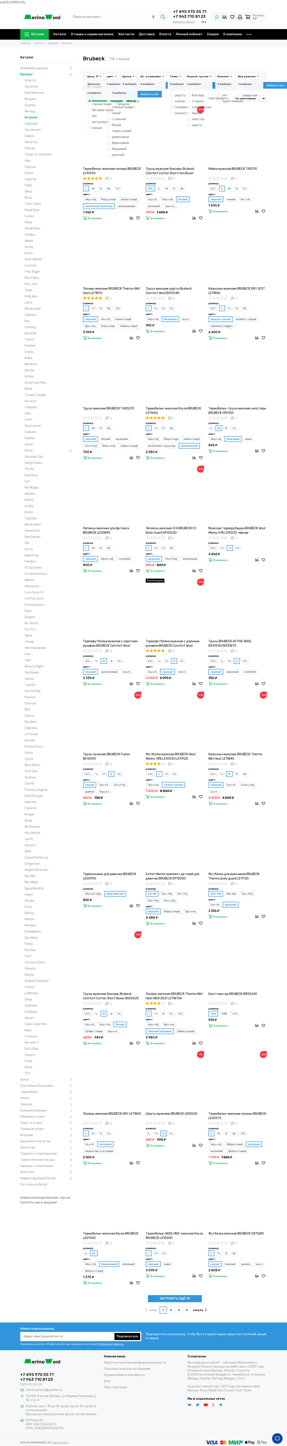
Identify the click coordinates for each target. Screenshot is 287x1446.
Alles (28, 851)
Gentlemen (33, 130)
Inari (28, 654)
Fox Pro (30, 629)
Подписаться (127, 1336)
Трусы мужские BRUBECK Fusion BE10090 (106, 756)
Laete (29, 839)
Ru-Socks (32, 623)
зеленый (154, 206)
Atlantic (30, 80)
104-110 (167, 893)
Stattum (31, 771)
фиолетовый (237, 1151)
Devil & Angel (34, 796)
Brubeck (31, 117)
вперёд (200, 1310)
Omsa (29, 549)
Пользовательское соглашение (127, 1369)
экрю (126, 671)
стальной (247, 784)
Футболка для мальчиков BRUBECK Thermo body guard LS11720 (234, 876)
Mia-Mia (30, 876)
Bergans (30, 99)
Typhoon (31, 518)
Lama (29, 302)
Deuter (30, 370)
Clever (29, 444)
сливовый (107, 326)
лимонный (189, 558)
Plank (28, 222)
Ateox (29, 173)
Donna (29, 716)
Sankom (30, 432)
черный (90, 199)
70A (213, 1013)
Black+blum (33, 524)
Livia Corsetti (34, 592)
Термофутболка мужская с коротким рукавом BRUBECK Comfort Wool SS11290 (110, 643)
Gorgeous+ (32, 864)
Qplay (29, 635)
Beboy (29, 500)
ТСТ (28, 1073)
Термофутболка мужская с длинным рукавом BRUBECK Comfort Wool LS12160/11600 (172, 643)
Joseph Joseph (35, 395)
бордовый (108, 199)
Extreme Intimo (36, 574)
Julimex (30, 315)
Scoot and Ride (35, 383)
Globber (30, 235)
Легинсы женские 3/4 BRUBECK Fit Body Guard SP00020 (171, 530)
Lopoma (30, 179)
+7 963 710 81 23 (189, 16)
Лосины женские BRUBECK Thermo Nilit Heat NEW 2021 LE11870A (174, 996)
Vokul (28, 191)
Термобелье (47, 1092)
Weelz (29, 241)
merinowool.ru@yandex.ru (44, 1390)
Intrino (29, 376)
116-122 (182, 893)
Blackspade (33, 309)
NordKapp (31, 487)
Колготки (47, 1172)
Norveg (30, 111)
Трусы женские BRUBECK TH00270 (108, 408)
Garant (30, 1055)
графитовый (94, 1031)
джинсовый (109, 671)
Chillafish (31, 407)
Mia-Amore (32, 833)
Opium (29, 1018)
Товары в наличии (149, 85)
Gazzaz (30, 167)
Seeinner (31, 1005)
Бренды (47, 74)
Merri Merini (32, 765)
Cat (27, 481)
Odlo (28, 413)
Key (27, 321)
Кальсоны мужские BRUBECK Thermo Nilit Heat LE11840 (235, 756)
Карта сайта (61, 1442)
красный (122, 439)
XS (118, 188)
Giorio (29, 753)
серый (152, 199)
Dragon (30, 617)
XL (108, 188)
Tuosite (30, 685)
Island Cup (32, 555)
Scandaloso (33, 931)
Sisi (27, 543)
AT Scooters (33, 568)
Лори (28, 290)
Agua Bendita (34, 888)
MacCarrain (32, 537)
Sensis (29, 679)
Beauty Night (34, 666)
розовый (254, 1144)
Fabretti (31, 808)
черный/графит (222, 326)
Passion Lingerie (36, 790)
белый (182, 199)
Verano (30, 901)
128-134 (153, 900)
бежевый (170, 319)
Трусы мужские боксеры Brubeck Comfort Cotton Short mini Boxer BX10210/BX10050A (170, 171)
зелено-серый (246, 319)
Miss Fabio (32, 278)
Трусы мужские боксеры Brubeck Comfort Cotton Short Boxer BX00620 (111, 996)
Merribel (30, 925)
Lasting (30, 327)
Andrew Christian (37, 981)
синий (231, 199)
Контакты (126, 34)
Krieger (30, 814)
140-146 (169, 900)
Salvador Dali (34, 457)
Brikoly (29, 913)
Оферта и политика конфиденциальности (135, 1363)
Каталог (34, 34)
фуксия (90, 326)
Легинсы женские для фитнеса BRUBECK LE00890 (106, 530)
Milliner (29, 580)
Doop (28, 999)
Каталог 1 (32, 1042)
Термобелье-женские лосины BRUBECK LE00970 (237, 1116)
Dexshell (31, 333)
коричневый (129, 445)
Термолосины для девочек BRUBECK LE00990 (109, 876)
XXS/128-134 (115, 893)
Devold (29, 740)
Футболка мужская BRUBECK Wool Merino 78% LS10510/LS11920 (170, 756)
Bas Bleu (31, 722)
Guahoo (30, 105)
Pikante (30, 968)
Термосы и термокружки (47, 1154)
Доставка (147, 34)
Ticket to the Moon (38, 154)
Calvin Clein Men (36, 1024)
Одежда (47, 1104)
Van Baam (32, 672)
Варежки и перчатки (47, 1141)
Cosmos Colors (35, 962)
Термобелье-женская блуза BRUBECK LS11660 (173, 411)
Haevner (31, 802)
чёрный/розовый (160, 1031)
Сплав (29, 642)
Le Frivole (31, 734)
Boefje (29, 975)
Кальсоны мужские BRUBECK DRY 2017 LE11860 (236, 291)
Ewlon (29, 894)
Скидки (213, 34)
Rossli (49, 451)
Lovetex (31, 265)
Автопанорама (35, 648)
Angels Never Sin (36, 870)
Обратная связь (115, 1387)
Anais (28, 820)
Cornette (31, 87)
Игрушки (47, 1135)
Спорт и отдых (47, 1123)
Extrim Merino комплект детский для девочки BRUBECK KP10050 (172, 876)
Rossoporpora (34, 605)
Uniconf (30, 845)
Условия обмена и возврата (124, 1375)
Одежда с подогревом (47, 1166)
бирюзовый (172, 911)
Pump (29, 944)
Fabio (28, 185)
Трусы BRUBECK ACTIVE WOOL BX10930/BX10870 (230, 643)
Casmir (30, 783)
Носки (47, 1098)
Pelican (30, 148)
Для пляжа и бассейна (47, 1086)
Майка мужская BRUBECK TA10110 (232, 169)
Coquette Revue (36, 857)
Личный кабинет (189, 34)
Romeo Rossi (34, 746)
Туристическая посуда (47, 1160)
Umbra (29, 506)
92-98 (152, 893)
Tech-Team (33, 204)
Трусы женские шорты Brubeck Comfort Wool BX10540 (169, 291)
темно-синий (173, 784)
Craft (29, 420)
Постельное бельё (33, 1184)
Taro (28, 660)
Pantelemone (34, 93)
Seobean (31, 1012)
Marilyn (30, 919)
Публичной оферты (110, 1344)
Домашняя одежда (47, 68)
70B (224, 1013)
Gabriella (31, 728)
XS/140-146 (93, 893)
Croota (30, 987)
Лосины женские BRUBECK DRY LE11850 (112, 1114)
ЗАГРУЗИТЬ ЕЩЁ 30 (175, 1298)
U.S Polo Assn (34, 598)
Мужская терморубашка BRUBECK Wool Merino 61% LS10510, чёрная (236, 530)
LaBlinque (31, 993)
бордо (104, 791)
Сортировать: (218, 98)
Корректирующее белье (47, 1178)
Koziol (29, 512)
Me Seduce (32, 827)
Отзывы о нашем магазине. (92, 34)
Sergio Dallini (33, 463)
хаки (214, 791)
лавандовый (128, 326)
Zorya (29, 759)
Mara (28, 1030)
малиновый (129, 199)
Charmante (33, 426)
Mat (27, 709)
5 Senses (31, 1036)
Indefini (30, 438)
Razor (29, 253)
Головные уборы (47, 1129)
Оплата (165, 34)
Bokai (28, 1067)
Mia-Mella (31, 882)
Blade (29, 389)
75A (234, 1013)
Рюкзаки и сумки (47, 1117)
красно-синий (220, 319)
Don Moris (31, 938)
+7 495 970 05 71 (189, 11)
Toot (28, 956)
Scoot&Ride (33, 259)
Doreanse (31, 475)
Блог (107, 1381)
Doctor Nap (33, 691)
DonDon (30, 950)
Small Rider (32, 228)
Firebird (30, 346)
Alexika (30, 494)
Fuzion (29, 216)
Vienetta (31, 142)
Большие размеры (47, 1111)
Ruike (28, 358)
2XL (150, 188)
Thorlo (29, 469)
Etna (28, 907)
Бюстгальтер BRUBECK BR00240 (232, 994)
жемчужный (126, 206)
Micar (28, 198)
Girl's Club (31, 1049)
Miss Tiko (31, 284)
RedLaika (31, 296)
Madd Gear (32, 210)
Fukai (28, 1061)
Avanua (30, 777)
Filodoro (30, 561)
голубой (91, 445)
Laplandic (31, 124)
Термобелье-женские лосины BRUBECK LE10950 (112, 171)
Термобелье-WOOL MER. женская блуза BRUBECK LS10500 (174, 1236)
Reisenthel (32, 531)
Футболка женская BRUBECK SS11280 (236, 1233)
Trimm (29, 339)
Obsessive (32, 586)
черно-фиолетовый (99, 1151)
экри (185, 319)
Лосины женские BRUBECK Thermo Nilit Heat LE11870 (111, 291)
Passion (30, 697)
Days (28, 611)
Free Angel (32, 272)
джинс (170, 206)
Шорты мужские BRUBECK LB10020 (171, 1114)
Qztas (29, 247)
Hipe (28, 161)
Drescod (30, 703)
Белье (47, 1080)
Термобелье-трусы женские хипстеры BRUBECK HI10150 (237, 411)
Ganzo (29, 352)
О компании (232, 34)
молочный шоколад (99, 206)
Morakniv (31, 364)
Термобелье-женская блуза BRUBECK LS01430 (110, 1236)
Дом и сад (47, 1148)
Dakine (29, 136)
